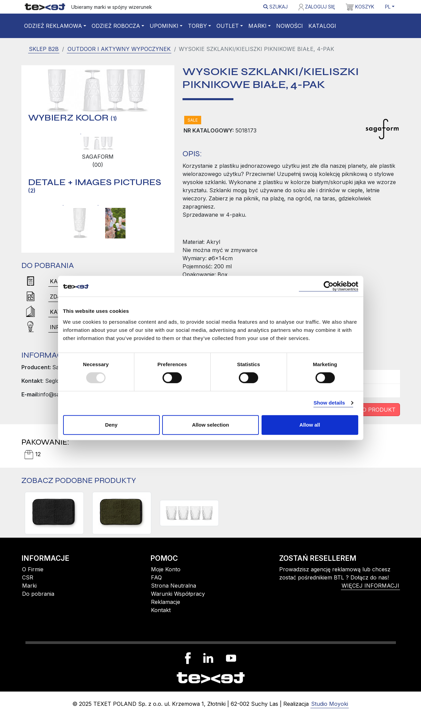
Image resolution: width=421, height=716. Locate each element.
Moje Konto (165, 569)
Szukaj (275, 7)
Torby (197, 25)
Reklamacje (165, 601)
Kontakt (161, 610)
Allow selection (210, 425)
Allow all (310, 425)
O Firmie (32, 569)
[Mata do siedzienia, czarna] (54, 513)
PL (387, 7)
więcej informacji (370, 585)
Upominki (164, 25)
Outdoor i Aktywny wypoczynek (119, 49)
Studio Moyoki (329, 703)
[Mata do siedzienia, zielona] (122, 513)
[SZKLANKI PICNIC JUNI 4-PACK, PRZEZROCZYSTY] (189, 513)
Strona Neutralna (173, 585)
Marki (257, 25)
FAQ (156, 577)
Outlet (227, 25)
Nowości (289, 25)
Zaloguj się (316, 7)
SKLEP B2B (44, 49)
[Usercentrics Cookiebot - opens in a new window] (328, 286)
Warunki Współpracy (178, 593)
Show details (329, 403)
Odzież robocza (116, 25)
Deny (111, 425)
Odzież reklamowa (53, 25)
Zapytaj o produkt (365, 409)
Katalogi (322, 25)
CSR (27, 577)
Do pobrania (38, 593)
